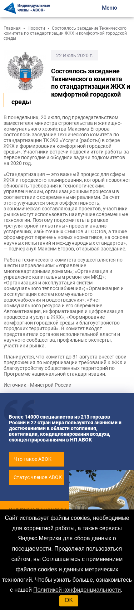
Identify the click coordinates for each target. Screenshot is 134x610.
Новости (36, 28)
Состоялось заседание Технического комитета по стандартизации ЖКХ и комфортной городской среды (65, 33)
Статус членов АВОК (38, 477)
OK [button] (69, 600)
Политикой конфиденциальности (77, 590)
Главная (12, 28)
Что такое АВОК (32, 459)
